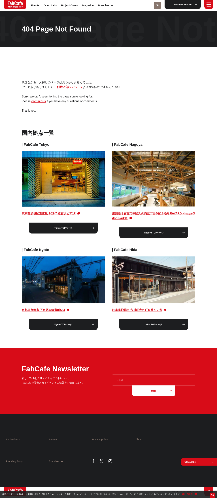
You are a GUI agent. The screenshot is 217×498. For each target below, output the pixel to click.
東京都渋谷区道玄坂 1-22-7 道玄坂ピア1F (49, 216)
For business (12, 439)
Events (35, 5)
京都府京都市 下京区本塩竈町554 (43, 313)
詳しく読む (187, 494)
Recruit (53, 439)
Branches (105, 5)
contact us (38, 101)
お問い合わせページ (69, 87)
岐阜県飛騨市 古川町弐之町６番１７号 (137, 313)
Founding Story (14, 461)
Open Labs (50, 5)
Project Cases (69, 5)
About (139, 439)
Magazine (88, 5)
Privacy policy (100, 439)
